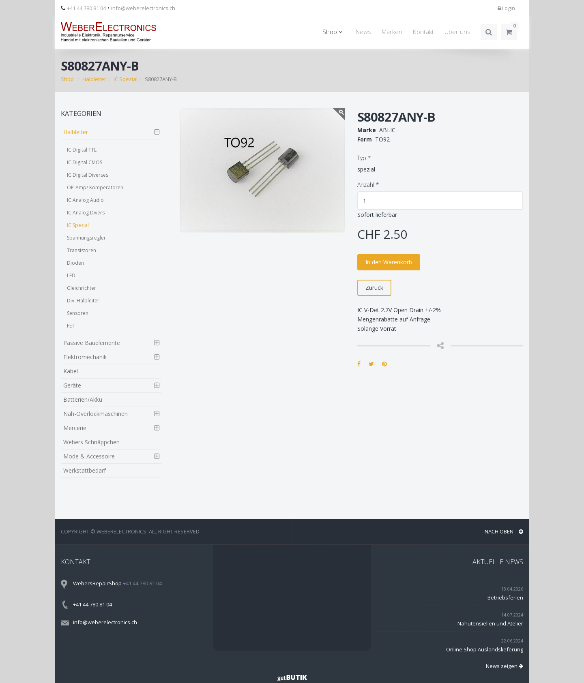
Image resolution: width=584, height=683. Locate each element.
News (363, 32)
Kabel (70, 371)
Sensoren (77, 313)
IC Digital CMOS (84, 162)
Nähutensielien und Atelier (490, 623)
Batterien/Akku (82, 399)
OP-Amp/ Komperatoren (95, 187)
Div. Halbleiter (83, 300)
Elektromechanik (85, 357)
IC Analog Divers (86, 212)
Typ (364, 158)
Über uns (457, 32)
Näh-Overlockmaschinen (95, 414)
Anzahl (368, 184)
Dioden (75, 262)
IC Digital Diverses (87, 174)
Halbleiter (94, 79)
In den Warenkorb (388, 262)
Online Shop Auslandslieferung (484, 649)
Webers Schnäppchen (91, 442)
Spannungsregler (86, 237)
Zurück (374, 287)
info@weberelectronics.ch (143, 8)
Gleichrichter (81, 288)
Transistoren (81, 250)
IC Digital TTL (82, 149)
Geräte (72, 385)
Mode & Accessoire (89, 456)
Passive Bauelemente (91, 343)
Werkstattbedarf (84, 470)
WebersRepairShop (97, 583)
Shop (333, 32)
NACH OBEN (504, 531)
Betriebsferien (505, 597)
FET (71, 325)
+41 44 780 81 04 (86, 8)
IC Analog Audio (85, 200)
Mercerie (74, 428)
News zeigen (504, 666)
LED (71, 275)
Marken (392, 32)
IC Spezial (125, 79)
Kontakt (423, 32)
